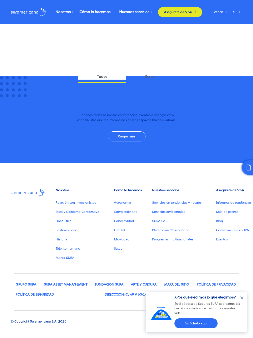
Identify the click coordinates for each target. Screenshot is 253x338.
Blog (219, 221)
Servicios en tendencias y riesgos (177, 202)
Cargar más (126, 136)
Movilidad (121, 239)
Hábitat (119, 230)
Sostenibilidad (66, 230)
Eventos (222, 239)
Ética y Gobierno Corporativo (77, 211)
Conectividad (22, 35)
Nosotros (63, 12)
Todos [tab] (102, 77)
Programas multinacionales (172, 239)
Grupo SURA (26, 284)
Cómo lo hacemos (94, 12)
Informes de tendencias (234, 202)
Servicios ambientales (168, 211)
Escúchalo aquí (196, 323)
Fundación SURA (109, 284)
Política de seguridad (35, 294)
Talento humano (68, 248)
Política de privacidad (216, 284)
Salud (118, 248)
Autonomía (122, 202)
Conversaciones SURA (232, 230)
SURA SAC (160, 221)
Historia (61, 239)
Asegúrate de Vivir (178, 12)
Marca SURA (65, 257)
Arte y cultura (144, 284)
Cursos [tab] (150, 77)
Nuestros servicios (134, 12)
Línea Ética (63, 221)
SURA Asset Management (65, 284)
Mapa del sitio (176, 284)
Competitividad (126, 211)
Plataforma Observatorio (170, 230)
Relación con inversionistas (76, 202)
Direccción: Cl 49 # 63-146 (127, 294)
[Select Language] (237, 12)
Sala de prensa (227, 211)
